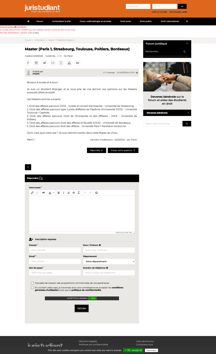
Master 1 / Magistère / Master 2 (61, 40)
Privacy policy (165, 350)
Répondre (96, 150)
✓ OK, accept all (133, 350)
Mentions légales (88, 341)
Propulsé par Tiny (124, 233)
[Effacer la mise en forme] (78, 192)
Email (32, 256)
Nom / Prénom (92, 245)
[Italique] (63, 192)
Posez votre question (123, 150)
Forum (39, 21)
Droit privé (125, 21)
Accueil (28, 40)
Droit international (170, 21)
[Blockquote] (43, 192)
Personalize (151, 350)
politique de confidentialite (86, 290)
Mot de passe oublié (178, 12)
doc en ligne (34, 33)
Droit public (146, 21)
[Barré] (73, 192)
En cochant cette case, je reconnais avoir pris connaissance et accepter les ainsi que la (79, 288)
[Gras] (58, 192)
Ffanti (69, 56)
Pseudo (33, 245)
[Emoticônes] (96, 192)
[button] (51, 192)
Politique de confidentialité (93, 344)
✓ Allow (92, 298)
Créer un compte (159, 12)
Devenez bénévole (169, 113)
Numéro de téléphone (96, 268)
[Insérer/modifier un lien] (32, 192)
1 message (109, 72)
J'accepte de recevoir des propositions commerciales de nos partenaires (72, 283)
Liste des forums (145, 341)
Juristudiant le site (61, 21)
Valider (81, 308)
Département (90, 256)
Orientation (40, 40)
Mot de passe (35, 268)
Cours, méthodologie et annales (95, 21)
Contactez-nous (144, 344)
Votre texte (34, 187)
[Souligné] (68, 192)
